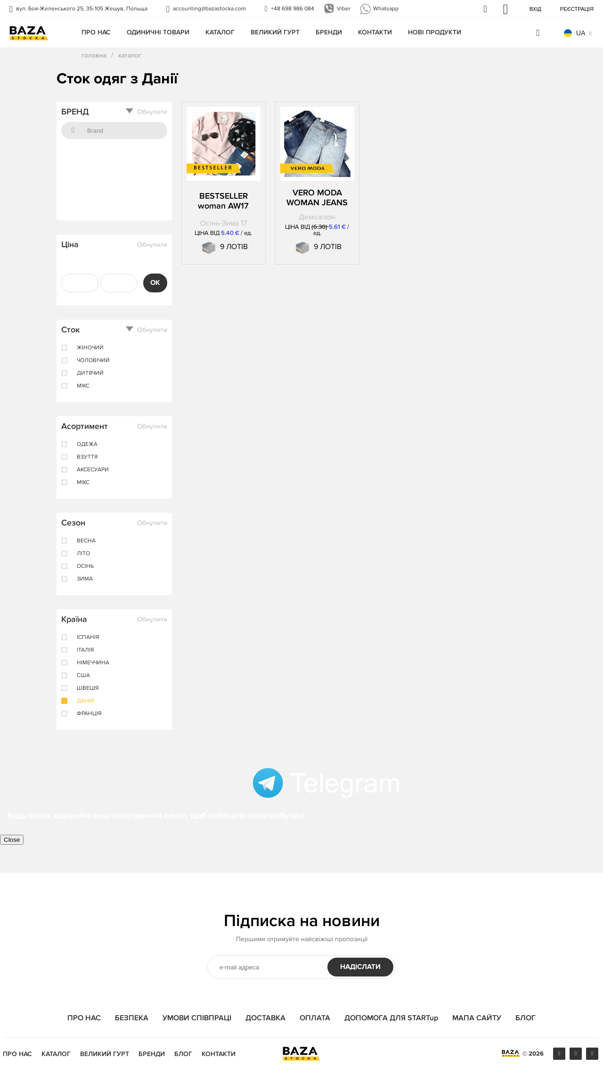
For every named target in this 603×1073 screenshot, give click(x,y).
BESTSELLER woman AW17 (223, 201)
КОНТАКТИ (375, 32)
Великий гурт (275, 32)
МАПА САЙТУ (476, 1018)
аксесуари (93, 470)
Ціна (70, 244)
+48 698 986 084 (292, 9)
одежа (87, 444)
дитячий (90, 373)
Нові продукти (434, 32)
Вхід (535, 9)
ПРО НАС (96, 32)
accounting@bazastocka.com (209, 9)
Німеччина (93, 663)
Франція (89, 714)
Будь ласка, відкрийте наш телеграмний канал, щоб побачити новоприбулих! (155, 815)
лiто (83, 554)
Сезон (73, 522)
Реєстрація (577, 9)
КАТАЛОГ (220, 32)
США (83, 675)
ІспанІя (88, 637)
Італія (85, 650)
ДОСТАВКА (265, 1018)
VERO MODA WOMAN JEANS (317, 198)
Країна (74, 619)
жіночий (90, 348)
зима (85, 579)
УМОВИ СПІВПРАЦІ (197, 1018)
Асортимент (84, 426)
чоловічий (93, 360)
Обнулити (152, 112)
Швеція (87, 688)
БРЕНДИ (329, 32)
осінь (85, 566)
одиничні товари (158, 32)
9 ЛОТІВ (234, 246)
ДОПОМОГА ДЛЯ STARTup (391, 1018)
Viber (343, 9)
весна (86, 541)
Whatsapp (386, 9)
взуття (87, 457)
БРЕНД (75, 111)
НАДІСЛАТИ (360, 966)
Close (12, 839)
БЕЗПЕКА (131, 1018)
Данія (85, 701)
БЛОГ (525, 1018)
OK (155, 282)
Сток (70, 329)
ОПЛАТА (315, 1018)
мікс (83, 386)
